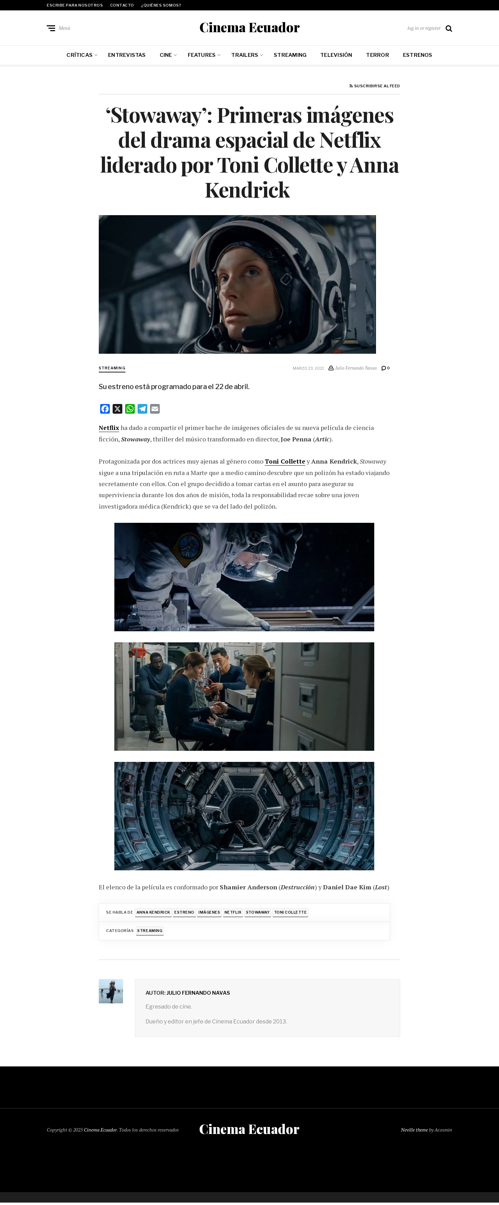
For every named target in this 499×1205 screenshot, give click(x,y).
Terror (377, 56)
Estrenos (417, 56)
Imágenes (211, 913)
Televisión (336, 56)
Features (202, 56)
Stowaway (260, 913)
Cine (166, 56)
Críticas (80, 56)
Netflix (235, 913)
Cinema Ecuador (249, 28)
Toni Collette (295, 913)
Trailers (244, 56)
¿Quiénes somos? (161, 5)
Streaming (290, 56)
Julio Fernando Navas (199, 995)
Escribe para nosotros (75, 5)
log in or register (424, 28)
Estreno (185, 913)
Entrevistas (127, 56)
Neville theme (414, 1131)
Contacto (122, 5)
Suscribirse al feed (375, 87)
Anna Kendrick (154, 913)
